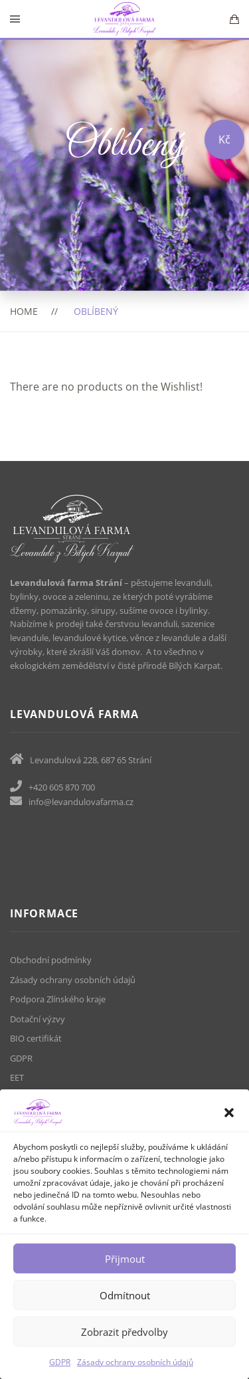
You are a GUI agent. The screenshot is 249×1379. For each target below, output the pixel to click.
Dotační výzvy (37, 1019)
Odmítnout (125, 1295)
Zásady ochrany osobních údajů (135, 1362)
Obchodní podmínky (51, 960)
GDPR (59, 1362)
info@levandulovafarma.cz (81, 802)
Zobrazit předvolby (124, 1331)
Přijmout (125, 1258)
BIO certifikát (36, 1038)
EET (17, 1077)
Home (24, 311)
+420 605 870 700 (62, 787)
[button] (229, 1112)
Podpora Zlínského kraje (58, 999)
